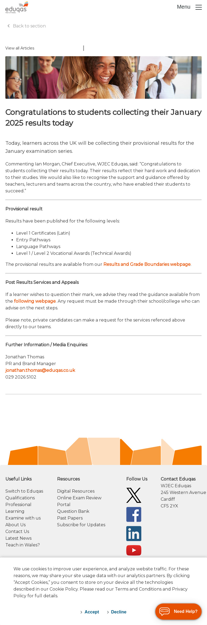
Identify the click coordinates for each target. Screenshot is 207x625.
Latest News (18, 538)
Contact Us (17, 531)
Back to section (25, 26)
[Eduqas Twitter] (133, 494)
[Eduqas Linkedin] (133, 533)
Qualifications (20, 497)
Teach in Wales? (22, 545)
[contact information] (181, 492)
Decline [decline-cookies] (119, 612)
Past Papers (70, 518)
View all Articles (19, 48)
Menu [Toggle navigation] (190, 7)
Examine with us (23, 518)
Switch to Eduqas (24, 491)
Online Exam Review (79, 497)
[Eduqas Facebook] (133, 514)
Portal (64, 504)
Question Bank (73, 511)
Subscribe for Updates (81, 524)
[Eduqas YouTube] (133, 550)
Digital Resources (75, 491)
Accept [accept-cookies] (92, 612)
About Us (15, 524)
